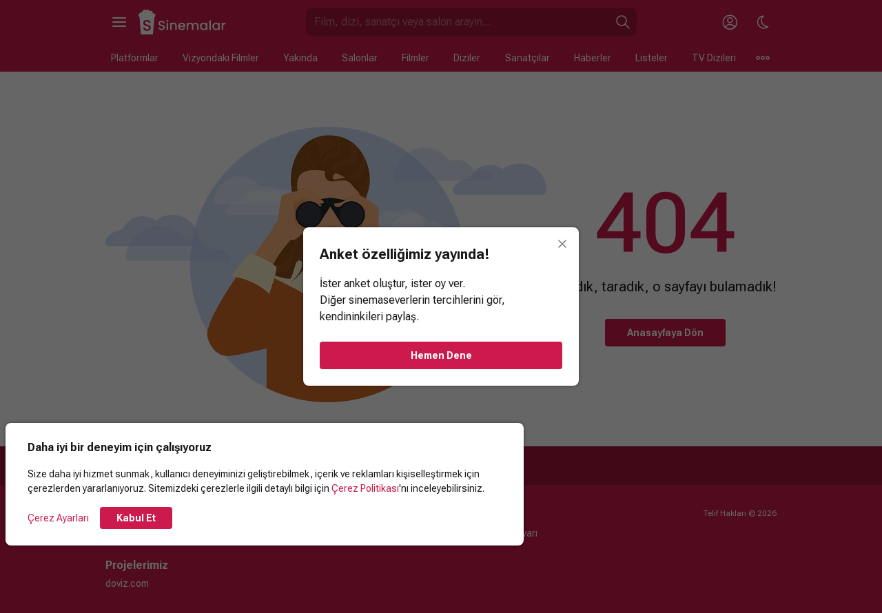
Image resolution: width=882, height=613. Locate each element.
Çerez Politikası (365, 488)
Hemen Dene (441, 355)
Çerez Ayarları (58, 517)
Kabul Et (136, 517)
